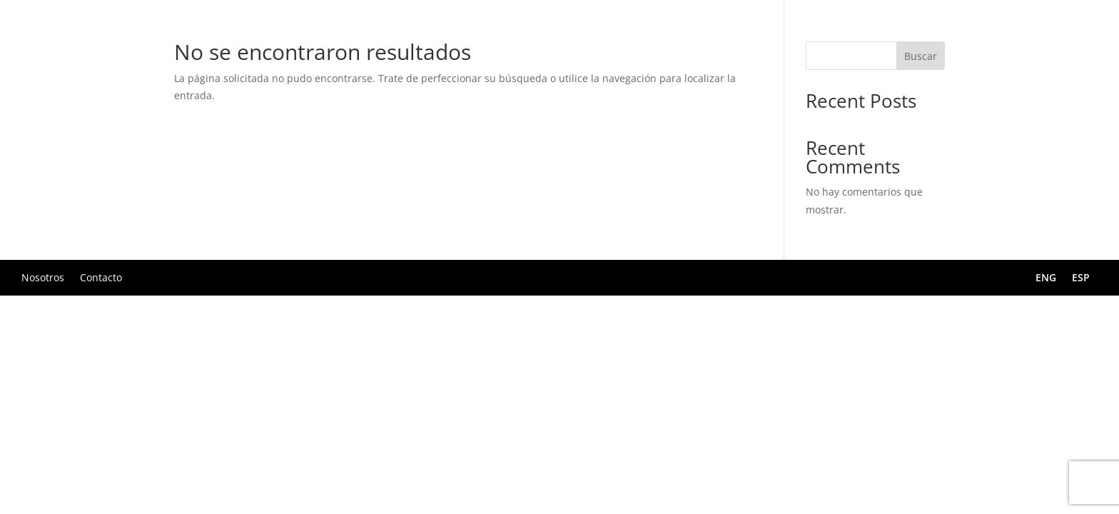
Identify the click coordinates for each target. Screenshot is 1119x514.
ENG (1046, 278)
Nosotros (42, 277)
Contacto (101, 277)
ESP (1081, 278)
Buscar (920, 56)
